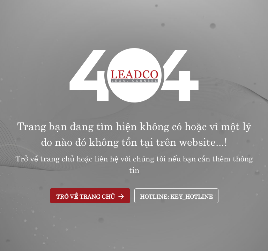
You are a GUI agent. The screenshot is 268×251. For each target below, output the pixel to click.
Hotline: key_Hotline (176, 196)
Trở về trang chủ (85, 196)
